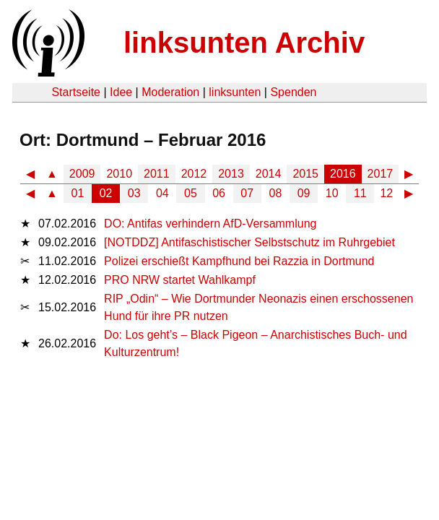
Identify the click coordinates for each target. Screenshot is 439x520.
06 (218, 193)
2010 (119, 174)
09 (303, 193)
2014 (269, 174)
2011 (157, 174)
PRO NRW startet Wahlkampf (180, 280)
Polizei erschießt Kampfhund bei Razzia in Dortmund (239, 261)
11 (360, 193)
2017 (381, 174)
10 (332, 193)
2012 (194, 174)
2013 (231, 174)
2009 (82, 174)
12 (386, 193)
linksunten (235, 92)
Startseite (75, 92)
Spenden (293, 92)
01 (77, 193)
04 (162, 193)
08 (275, 193)
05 (190, 193)
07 (246, 193)
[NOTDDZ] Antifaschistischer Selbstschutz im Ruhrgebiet (249, 242)
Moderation (170, 92)
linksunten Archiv (244, 42)
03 (134, 193)
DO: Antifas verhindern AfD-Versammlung (210, 223)
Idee (121, 92)
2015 (305, 174)
